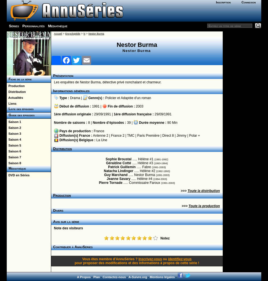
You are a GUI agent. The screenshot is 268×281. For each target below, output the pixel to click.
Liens (12, 103)
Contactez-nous (114, 277)
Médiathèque (57, 26)
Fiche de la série (19, 79)
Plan (96, 277)
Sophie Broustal (119, 159)
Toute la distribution (204, 191)
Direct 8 (168, 136)
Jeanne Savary (118, 179)
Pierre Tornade (111, 183)
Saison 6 (14, 151)
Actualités (15, 97)
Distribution (16, 91)
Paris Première (148, 136)
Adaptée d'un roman (136, 98)
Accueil (58, 33)
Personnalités (33, 26)
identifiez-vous (180, 259)
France (99, 131)
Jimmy (181, 136)
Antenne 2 (101, 136)
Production (16, 86)
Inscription (223, 2)
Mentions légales (162, 277)
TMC (130, 136)
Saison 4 (14, 139)
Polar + (194, 136)
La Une (101, 140)
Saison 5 (14, 145)
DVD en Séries (18, 175)
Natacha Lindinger (118, 171)
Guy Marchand (115, 175)
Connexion (249, 2)
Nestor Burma (96, 33)
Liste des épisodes (20, 109)
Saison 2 (14, 127)
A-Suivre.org (138, 277)
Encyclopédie (72, 33)
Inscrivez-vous (150, 259)
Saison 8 (14, 163)
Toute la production (204, 206)
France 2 (117, 136)
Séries (14, 26)
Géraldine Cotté (118, 163)
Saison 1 (14, 122)
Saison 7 (14, 157)
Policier (110, 98)
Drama (75, 98)
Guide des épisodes (21, 115)
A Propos (84, 277)
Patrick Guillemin (122, 167)
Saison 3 (14, 133)
